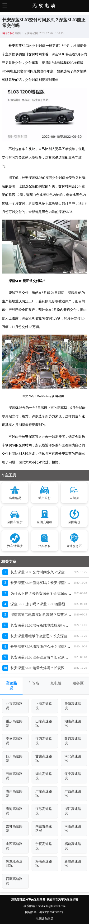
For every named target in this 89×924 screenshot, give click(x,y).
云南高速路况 (14, 776)
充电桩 (55, 683)
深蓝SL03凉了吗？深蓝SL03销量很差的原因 (44, 604)
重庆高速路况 (14, 723)
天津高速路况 (73, 706)
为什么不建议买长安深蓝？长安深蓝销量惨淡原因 (49, 593)
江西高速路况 (43, 741)
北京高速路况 (14, 706)
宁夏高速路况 (43, 846)
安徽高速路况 (14, 741)
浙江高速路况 (73, 811)
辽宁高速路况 (73, 776)
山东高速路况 (43, 723)
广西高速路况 (73, 793)
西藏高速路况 (14, 881)
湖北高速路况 (43, 776)
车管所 (33, 683)
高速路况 (11, 685)
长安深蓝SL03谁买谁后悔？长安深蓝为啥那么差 (48, 657)
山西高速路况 (14, 846)
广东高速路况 (43, 793)
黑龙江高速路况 (14, 863)
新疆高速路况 (73, 863)
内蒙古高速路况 (43, 828)
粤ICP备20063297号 (51, 912)
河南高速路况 (73, 828)
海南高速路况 (43, 863)
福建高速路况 (73, 846)
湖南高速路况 (73, 723)
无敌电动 (44, 5)
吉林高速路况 (14, 828)
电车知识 (8, 33)
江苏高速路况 (43, 811)
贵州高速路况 (14, 793)
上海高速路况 (43, 706)
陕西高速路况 (73, 741)
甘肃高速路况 (43, 758)
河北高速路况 (73, 758)
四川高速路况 (14, 758)
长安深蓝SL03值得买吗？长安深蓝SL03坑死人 (46, 583)
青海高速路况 (14, 811)
